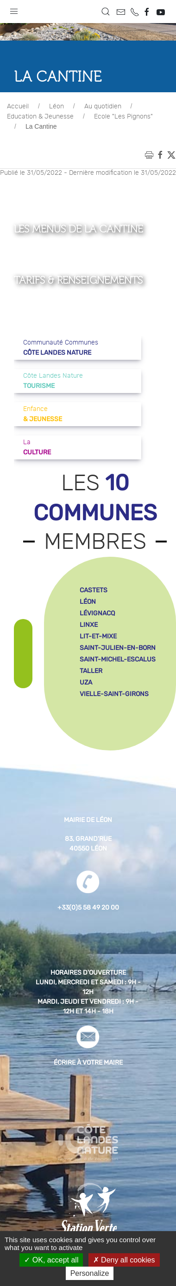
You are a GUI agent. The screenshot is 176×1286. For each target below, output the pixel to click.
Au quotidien (102, 106)
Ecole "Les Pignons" (123, 116)
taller (91, 671)
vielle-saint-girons (114, 694)
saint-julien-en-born (118, 648)
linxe (89, 625)
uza (86, 682)
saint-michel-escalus (118, 659)
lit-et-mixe (98, 636)
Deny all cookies (124, 1260)
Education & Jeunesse (40, 116)
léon (88, 602)
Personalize (89, 1273)
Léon (56, 106)
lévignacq (97, 613)
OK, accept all (51, 1260)
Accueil (18, 106)
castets (93, 590)
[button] (14, 9)
